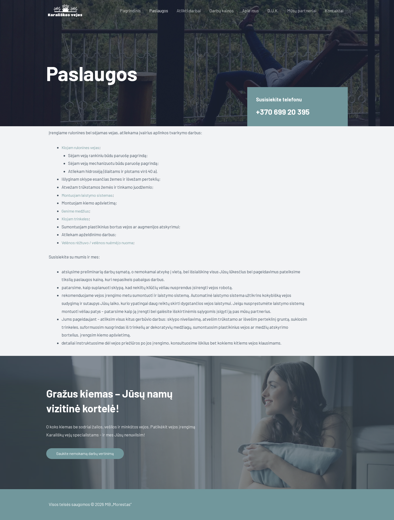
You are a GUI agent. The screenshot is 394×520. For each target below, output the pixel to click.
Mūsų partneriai (301, 10)
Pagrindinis (130, 10)
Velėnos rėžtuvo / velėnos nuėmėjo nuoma (99, 242)
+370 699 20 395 (284, 111)
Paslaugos (158, 10)
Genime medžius (76, 210)
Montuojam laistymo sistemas (89, 194)
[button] (86, 453)
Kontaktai (334, 10)
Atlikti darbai (189, 10)
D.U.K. (273, 10)
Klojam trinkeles (77, 218)
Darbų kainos (221, 10)
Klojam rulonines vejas (82, 147)
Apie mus (250, 10)
